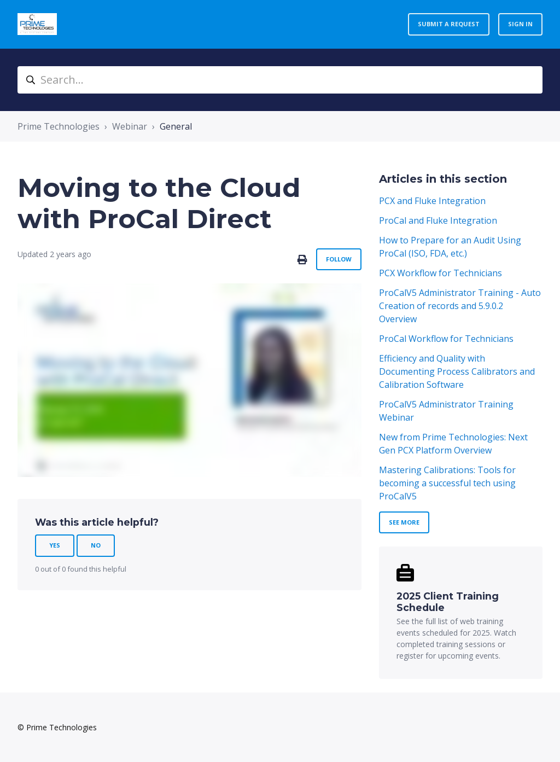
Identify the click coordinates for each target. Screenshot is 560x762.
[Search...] (280, 80)
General (176, 126)
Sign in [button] (520, 24)
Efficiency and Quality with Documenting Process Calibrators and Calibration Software (457, 371)
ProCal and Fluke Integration (438, 220)
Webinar (129, 126)
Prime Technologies (59, 126)
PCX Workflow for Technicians (440, 273)
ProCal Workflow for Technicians (446, 339)
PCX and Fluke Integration (432, 201)
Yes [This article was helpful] (54, 545)
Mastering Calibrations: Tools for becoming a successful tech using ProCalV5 (447, 483)
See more (404, 522)
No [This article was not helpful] (96, 545)
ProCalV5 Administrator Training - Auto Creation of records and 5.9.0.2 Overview (460, 306)
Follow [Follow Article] (339, 259)
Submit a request (449, 24)
